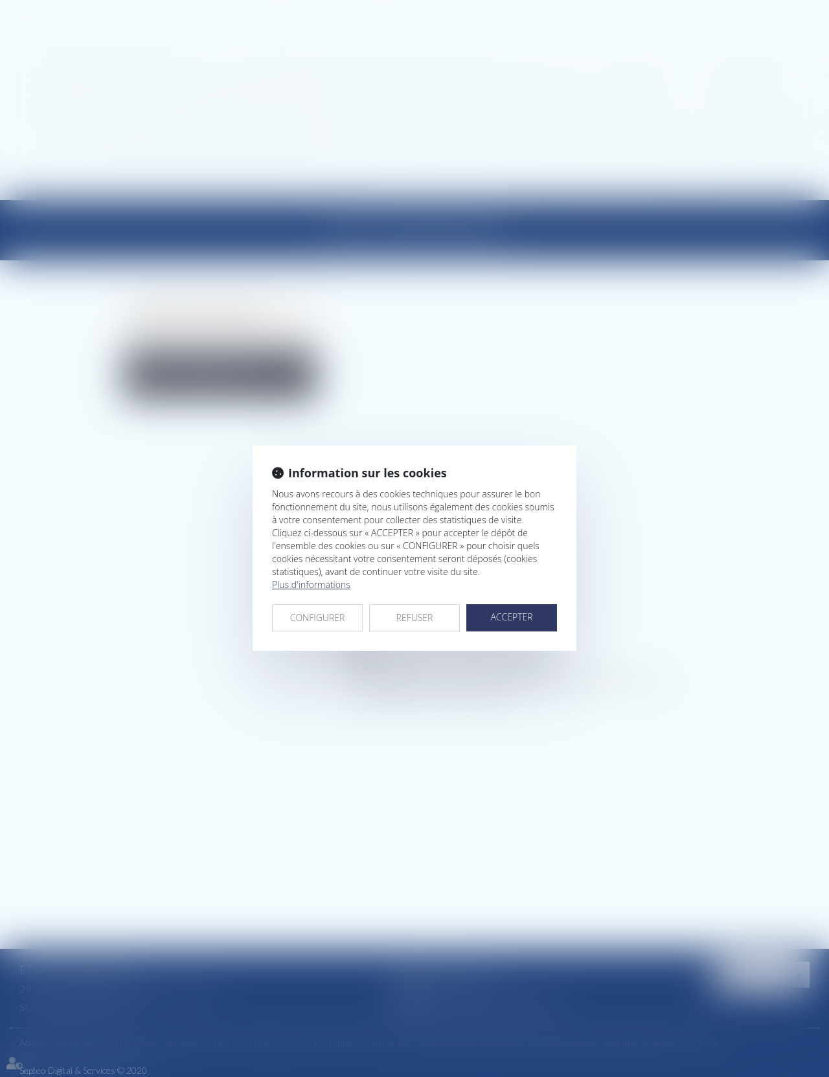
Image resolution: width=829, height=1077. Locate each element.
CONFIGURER (317, 617)
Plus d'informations (311, 584)
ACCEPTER (511, 617)
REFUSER (414, 617)
